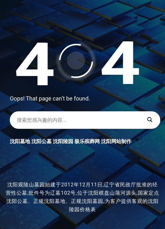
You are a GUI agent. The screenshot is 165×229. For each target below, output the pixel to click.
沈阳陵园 (63, 141)
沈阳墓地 (20, 141)
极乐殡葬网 (87, 141)
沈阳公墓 (41, 141)
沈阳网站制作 (116, 141)
